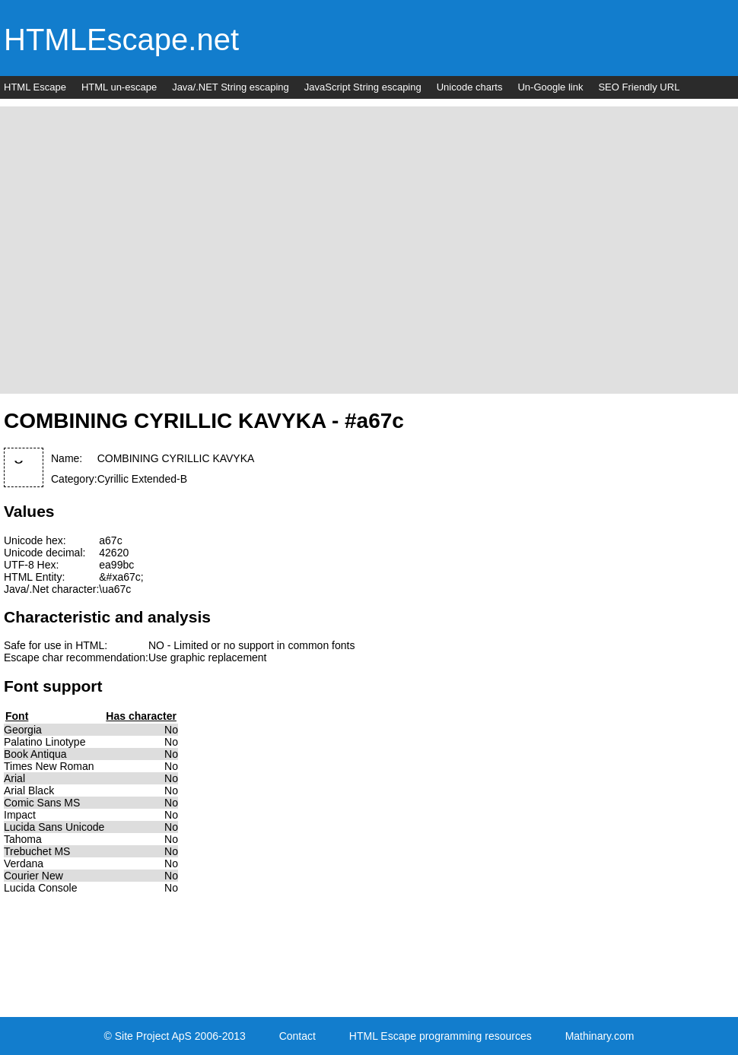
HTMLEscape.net (121, 39)
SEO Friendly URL (638, 87)
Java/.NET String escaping (230, 87)
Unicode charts (470, 87)
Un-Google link (550, 87)
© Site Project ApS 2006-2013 (175, 1036)
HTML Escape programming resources (440, 1036)
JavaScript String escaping (362, 87)
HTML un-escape (119, 87)
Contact (297, 1036)
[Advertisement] (142, 248)
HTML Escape (35, 87)
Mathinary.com (600, 1036)
